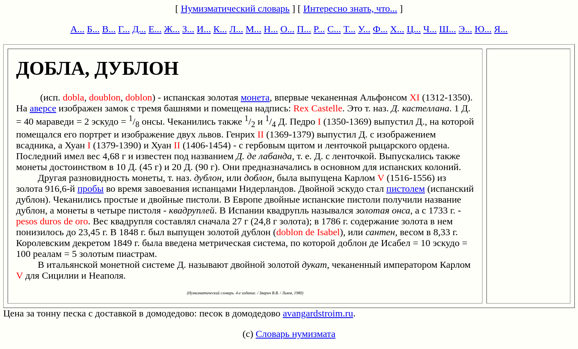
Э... (465, 29)
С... (334, 29)
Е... (155, 29)
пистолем (406, 188)
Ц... (414, 29)
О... (287, 29)
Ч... (430, 29)
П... (304, 29)
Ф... (380, 29)
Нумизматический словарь (235, 8)
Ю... (483, 29)
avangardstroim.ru (318, 313)
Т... (349, 29)
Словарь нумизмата (296, 333)
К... (220, 29)
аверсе (43, 108)
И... (204, 29)
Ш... (447, 29)
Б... (93, 29)
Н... (271, 29)
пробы (90, 188)
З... (188, 29)
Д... (139, 29)
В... (109, 29)
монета (255, 97)
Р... (319, 29)
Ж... (172, 29)
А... (77, 29)
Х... (397, 29)
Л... (236, 29)
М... (253, 29)
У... (364, 29)
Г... (124, 29)
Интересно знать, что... (350, 8)
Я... (501, 29)
